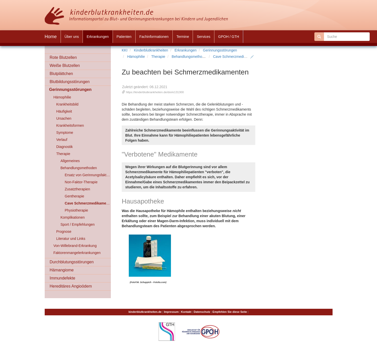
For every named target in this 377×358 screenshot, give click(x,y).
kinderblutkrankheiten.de (145, 311)
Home (51, 36)
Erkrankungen (185, 50)
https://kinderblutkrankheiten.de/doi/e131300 (155, 92)
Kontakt (186, 311)
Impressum (171, 311)
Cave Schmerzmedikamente (235, 57)
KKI (125, 50)
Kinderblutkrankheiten (151, 50)
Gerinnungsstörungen (220, 50)
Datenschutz (202, 311)
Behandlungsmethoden (190, 57)
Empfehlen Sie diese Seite (230, 311)
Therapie (158, 57)
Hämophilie (136, 57)
